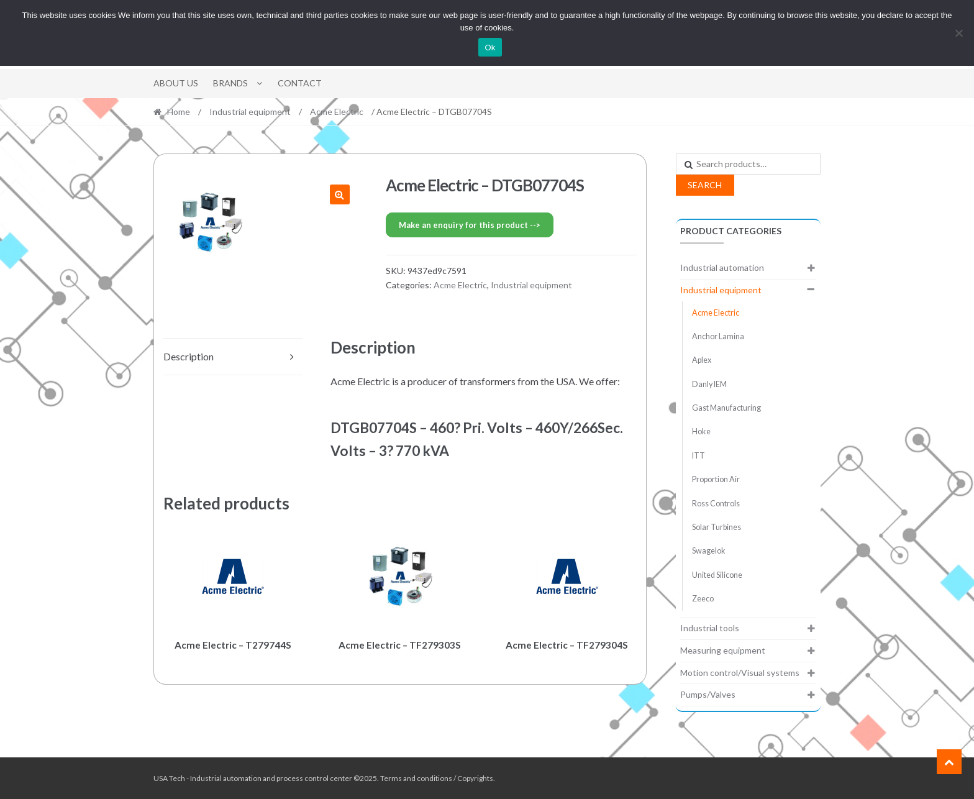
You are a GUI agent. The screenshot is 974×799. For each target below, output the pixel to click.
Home (178, 111)
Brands (230, 83)
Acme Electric (336, 111)
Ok (490, 47)
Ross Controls (716, 503)
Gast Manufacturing (726, 408)
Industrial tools (709, 628)
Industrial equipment (250, 111)
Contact (300, 83)
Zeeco (703, 598)
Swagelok (709, 550)
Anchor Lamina (718, 336)
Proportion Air (716, 479)
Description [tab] (188, 356)
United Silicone (717, 575)
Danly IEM (709, 384)
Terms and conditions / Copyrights (436, 778)
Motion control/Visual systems (739, 672)
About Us (175, 83)
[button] (340, 194)
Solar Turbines (716, 527)
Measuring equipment (722, 650)
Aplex (701, 360)
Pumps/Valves (707, 694)
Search (705, 185)
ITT (698, 455)
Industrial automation (722, 267)
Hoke (701, 431)
